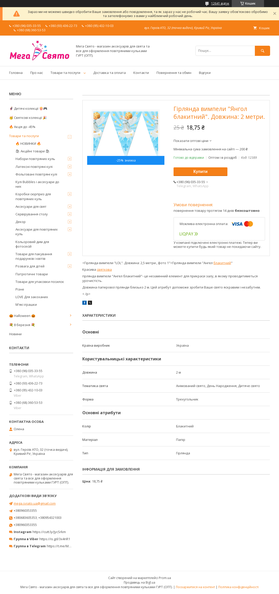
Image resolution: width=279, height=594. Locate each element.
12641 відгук (220, 3)
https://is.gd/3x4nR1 (54, 539)
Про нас (36, 72)
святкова (104, 269)
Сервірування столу (32, 214)
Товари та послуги (65, 72)
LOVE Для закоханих (32, 297)
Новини (15, 334)
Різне (20, 289)
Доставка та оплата (109, 72)
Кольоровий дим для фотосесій (32, 244)
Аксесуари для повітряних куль (37, 231)
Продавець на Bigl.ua (139, 582)
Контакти (141, 72)
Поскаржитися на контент (195, 587)
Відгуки (205, 72)
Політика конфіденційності (238, 587)
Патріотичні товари (32, 274)
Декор (21, 221)
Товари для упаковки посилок (40, 281)
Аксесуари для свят (31, 206)
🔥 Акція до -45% (22, 126)
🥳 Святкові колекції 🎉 (28, 117)
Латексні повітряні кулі (34, 166)
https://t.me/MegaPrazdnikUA (69, 546)
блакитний (222, 263)
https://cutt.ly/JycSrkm (49, 531)
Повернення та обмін (174, 72)
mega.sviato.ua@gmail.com (35, 503)
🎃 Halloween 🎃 (22, 315)
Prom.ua (165, 578)
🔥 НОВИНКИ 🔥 (28, 143)
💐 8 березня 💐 (22, 325)
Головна (16, 72)
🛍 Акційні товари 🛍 (33, 151)
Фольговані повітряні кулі (36, 174)
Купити (200, 171)
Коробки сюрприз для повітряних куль (33, 196)
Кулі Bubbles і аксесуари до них (37, 184)
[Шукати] (262, 51)
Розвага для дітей (30, 266)
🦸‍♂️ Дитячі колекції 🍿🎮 (28, 108)
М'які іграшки (26, 304)
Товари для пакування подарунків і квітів (34, 256)
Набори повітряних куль (35, 158)
